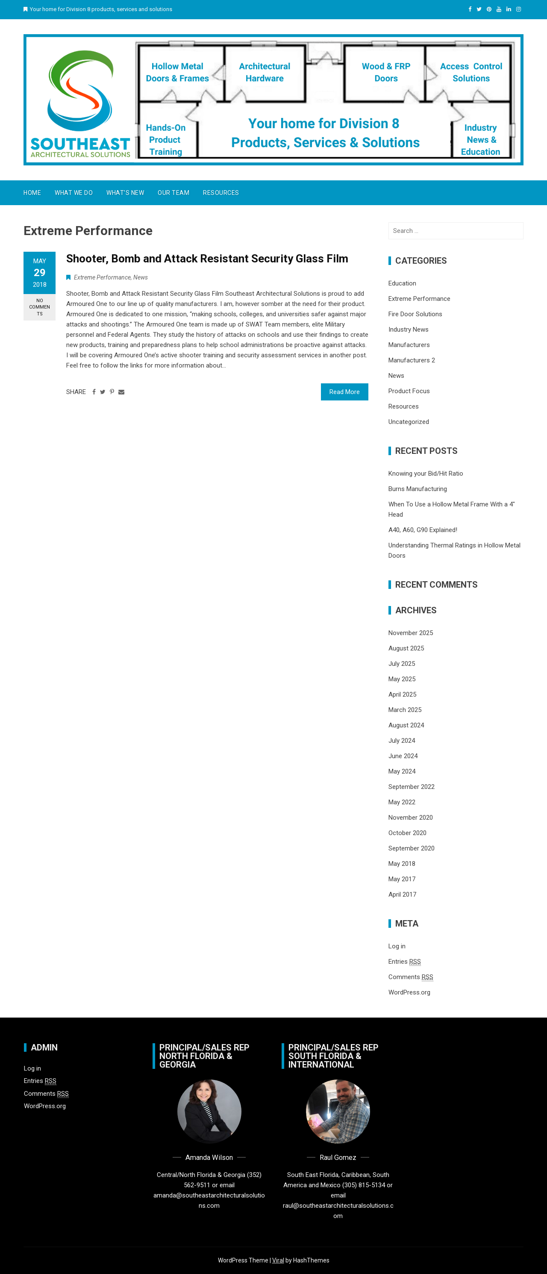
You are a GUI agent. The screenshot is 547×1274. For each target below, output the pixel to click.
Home (32, 192)
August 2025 (406, 648)
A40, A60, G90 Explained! (422, 530)
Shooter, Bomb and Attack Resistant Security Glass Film (207, 258)
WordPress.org (409, 992)
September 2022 (411, 787)
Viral (278, 1260)
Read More (344, 392)
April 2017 (402, 894)
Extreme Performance (102, 277)
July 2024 (401, 740)
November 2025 (410, 633)
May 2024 (401, 771)
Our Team (173, 192)
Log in (397, 946)
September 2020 (411, 848)
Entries (404, 962)
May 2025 (401, 679)
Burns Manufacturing (417, 489)
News (140, 277)
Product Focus (409, 391)
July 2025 (401, 664)
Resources (221, 192)
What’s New (125, 192)
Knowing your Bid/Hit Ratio (425, 473)
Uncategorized (408, 422)
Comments (410, 977)
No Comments (39, 307)
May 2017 (401, 879)
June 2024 (403, 756)
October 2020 (407, 833)
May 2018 (401, 864)
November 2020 (410, 817)
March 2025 (404, 710)
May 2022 (401, 802)
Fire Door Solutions (415, 314)
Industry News (408, 329)
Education (402, 283)
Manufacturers (409, 345)
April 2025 (402, 694)
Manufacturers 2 (411, 360)
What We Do (74, 192)
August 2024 (406, 725)
